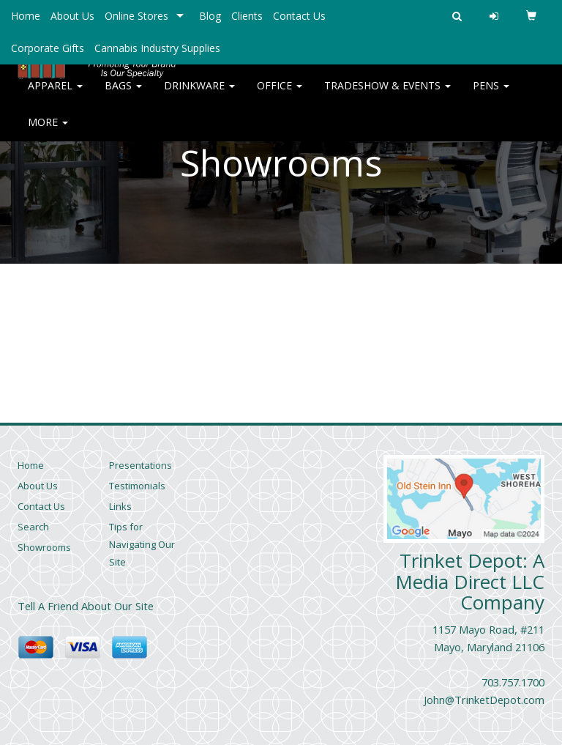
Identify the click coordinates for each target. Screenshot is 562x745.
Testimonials (137, 485)
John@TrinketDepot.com (484, 699)
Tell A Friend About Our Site (86, 605)
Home (25, 16)
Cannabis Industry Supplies (157, 48)
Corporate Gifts (47, 48)
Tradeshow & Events (387, 95)
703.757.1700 (513, 682)
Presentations (140, 465)
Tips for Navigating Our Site (142, 544)
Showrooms (44, 547)
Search (33, 526)
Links (120, 506)
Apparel (55, 95)
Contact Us (299, 16)
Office (279, 95)
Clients (247, 16)
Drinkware (199, 95)
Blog (210, 16)
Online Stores (136, 16)
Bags (123, 95)
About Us (72, 16)
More (48, 131)
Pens (491, 95)
